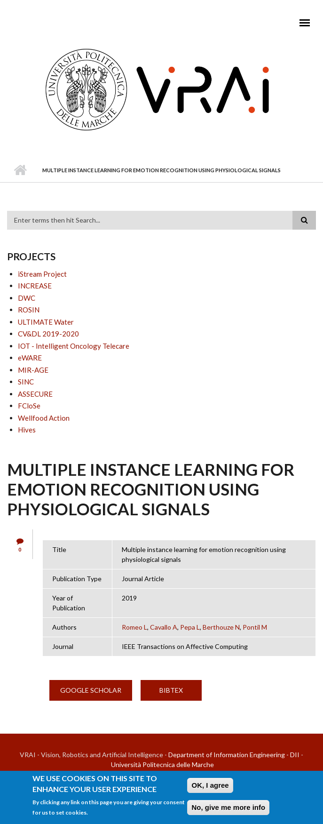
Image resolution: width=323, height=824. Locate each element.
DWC (26, 298)
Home (20, 170)
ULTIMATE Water (46, 322)
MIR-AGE (33, 370)
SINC (26, 381)
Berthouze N (221, 627)
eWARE (30, 357)
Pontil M (255, 627)
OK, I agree (209, 788)
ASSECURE (35, 394)
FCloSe (29, 405)
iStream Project (42, 274)
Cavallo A (163, 627)
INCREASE (35, 285)
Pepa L (190, 627)
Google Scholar (90, 690)
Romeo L (134, 627)
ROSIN (28, 309)
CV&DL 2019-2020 (48, 333)
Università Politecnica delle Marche (162, 764)
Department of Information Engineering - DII (233, 755)
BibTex (171, 690)
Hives (27, 429)
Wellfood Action (44, 418)
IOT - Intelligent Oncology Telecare (73, 346)
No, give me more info (228, 810)
